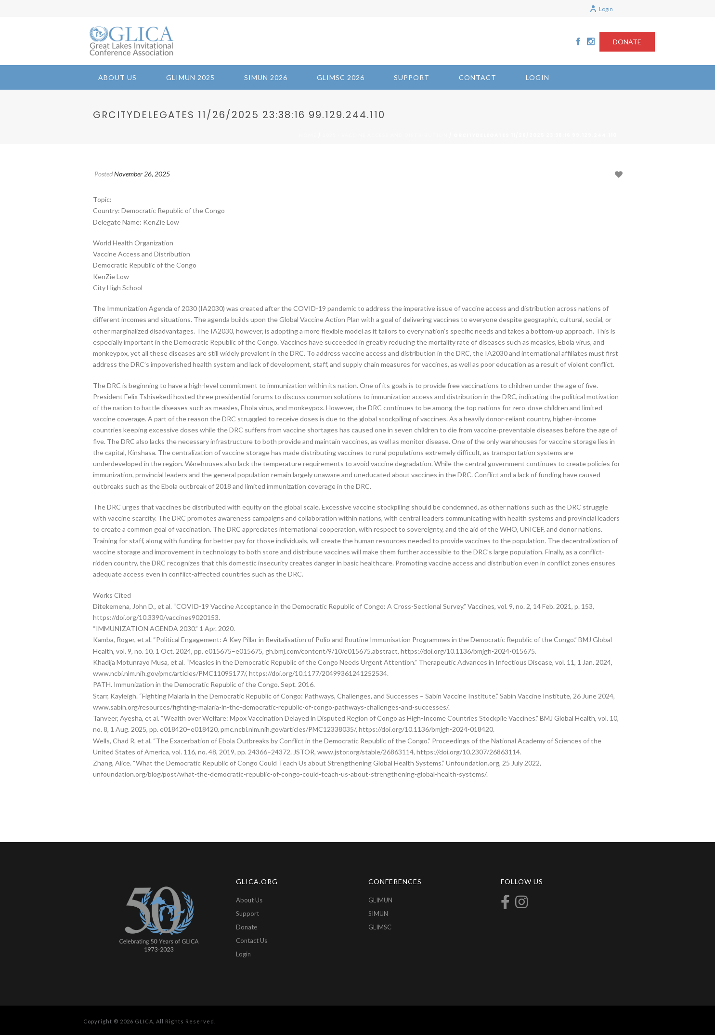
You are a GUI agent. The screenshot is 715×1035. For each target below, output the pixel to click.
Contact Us (251, 940)
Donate (246, 927)
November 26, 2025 (142, 174)
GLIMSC (379, 927)
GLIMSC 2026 (340, 77)
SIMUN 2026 (265, 77)
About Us (117, 77)
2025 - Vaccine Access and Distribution (385, 135)
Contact (477, 77)
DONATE (627, 42)
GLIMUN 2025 (190, 77)
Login (601, 9)
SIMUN (378, 913)
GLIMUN (380, 900)
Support (411, 77)
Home (308, 135)
